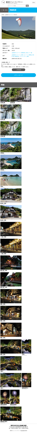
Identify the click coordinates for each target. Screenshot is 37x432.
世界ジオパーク (24, 54)
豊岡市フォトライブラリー (15, 430)
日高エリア (28, 52)
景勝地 (30, 54)
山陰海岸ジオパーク (16, 52)
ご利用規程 (18, 69)
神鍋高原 (23, 52)
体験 (28, 56)
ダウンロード (18, 75)
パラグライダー (22, 56)
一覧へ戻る (4, 10)
